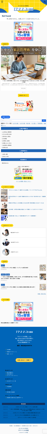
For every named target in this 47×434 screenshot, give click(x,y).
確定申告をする (5, 164)
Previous (2, 68)
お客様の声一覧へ (23, 95)
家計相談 (8, 393)
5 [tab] (25, 92)
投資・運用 (5, 155)
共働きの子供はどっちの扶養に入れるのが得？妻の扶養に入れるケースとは (26, 204)
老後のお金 (5, 148)
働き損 (29, 123)
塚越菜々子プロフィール (12, 353)
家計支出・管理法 (7, 136)
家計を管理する (24, 128)
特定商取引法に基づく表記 (26, 427)
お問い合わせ (35, 427)
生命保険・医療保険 (8, 146)
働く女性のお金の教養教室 (23, 429)
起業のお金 (13, 399)
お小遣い (35, 123)
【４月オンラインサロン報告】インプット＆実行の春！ (15, 269)
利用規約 (11, 427)
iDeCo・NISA (6, 157)
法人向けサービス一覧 (11, 382)
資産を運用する (10, 375)
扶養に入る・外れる (8, 143)
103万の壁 (16, 123)
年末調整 (5, 139)
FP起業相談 (9, 388)
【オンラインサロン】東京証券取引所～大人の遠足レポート (26, 416)
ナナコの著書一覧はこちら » (23, 182)
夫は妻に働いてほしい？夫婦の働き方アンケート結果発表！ (22, 217)
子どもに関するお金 (8, 134)
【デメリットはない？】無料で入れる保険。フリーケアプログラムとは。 (26, 191)
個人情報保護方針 (17, 427)
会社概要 (8, 350)
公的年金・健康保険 (8, 132)
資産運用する (24, 151)
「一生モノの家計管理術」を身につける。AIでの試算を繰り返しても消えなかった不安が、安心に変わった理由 (23, 81)
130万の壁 (23, 123)
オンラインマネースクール (12, 377)
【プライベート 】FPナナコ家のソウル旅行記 (26, 418)
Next (45, 68)
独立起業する (23, 160)
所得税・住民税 (6, 141)
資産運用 (13, 393)
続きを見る (23, 88)
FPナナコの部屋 (23, 432)
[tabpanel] (23, 68)
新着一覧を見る (41, 295)
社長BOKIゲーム (19, 399)
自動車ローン (5, 125)
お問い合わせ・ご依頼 (24, 361)
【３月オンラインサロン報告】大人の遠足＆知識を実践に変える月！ (19, 288)
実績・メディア (10, 355)
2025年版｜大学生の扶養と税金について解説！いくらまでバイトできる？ (26, 210)
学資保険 (42, 123)
